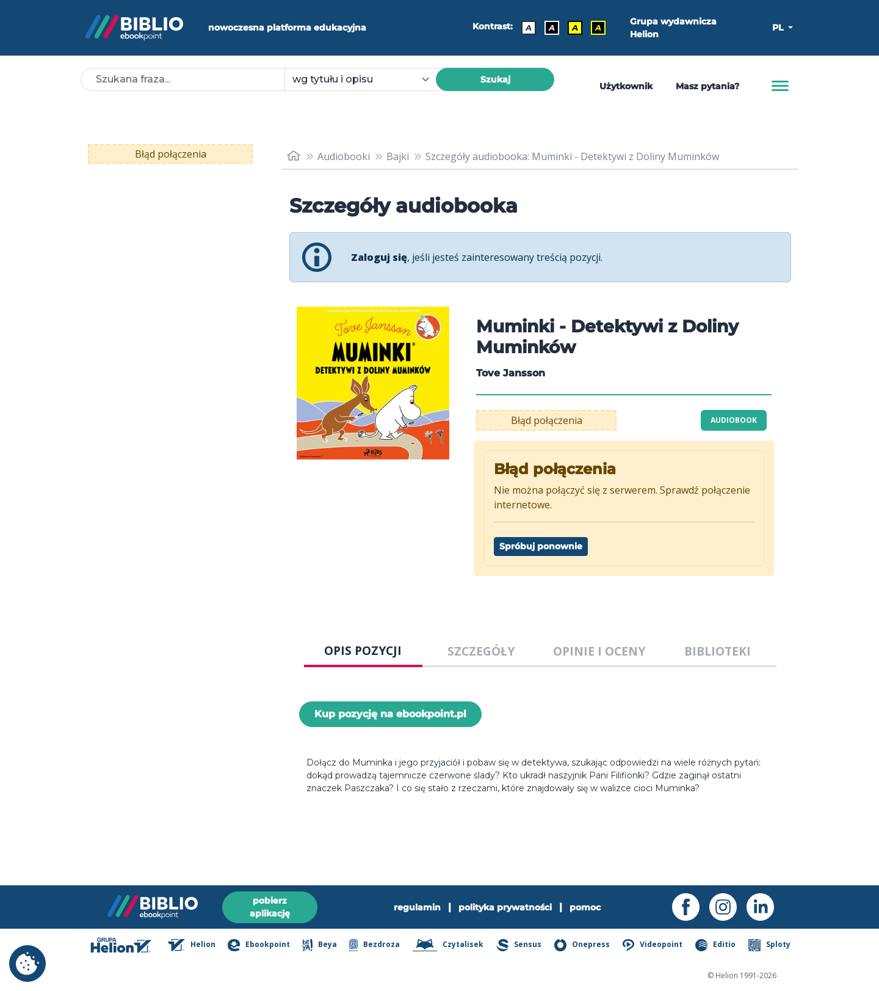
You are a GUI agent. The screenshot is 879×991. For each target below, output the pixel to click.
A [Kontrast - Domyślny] (529, 27)
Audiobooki (343, 156)
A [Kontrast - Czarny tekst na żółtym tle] (575, 27)
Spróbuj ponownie (540, 546)
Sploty (769, 945)
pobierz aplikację (270, 907)
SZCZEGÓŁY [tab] (481, 651)
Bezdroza (374, 945)
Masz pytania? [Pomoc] (707, 86)
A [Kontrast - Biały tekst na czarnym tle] (552, 27)
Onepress (582, 945)
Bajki (397, 156)
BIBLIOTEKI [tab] (717, 651)
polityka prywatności (505, 907)
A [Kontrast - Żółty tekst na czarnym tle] (598, 27)
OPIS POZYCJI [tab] (363, 650)
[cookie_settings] (27, 963)
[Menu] (780, 86)
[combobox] (367, 79)
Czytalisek (448, 945)
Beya (319, 945)
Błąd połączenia (170, 154)
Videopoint (652, 945)
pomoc (585, 907)
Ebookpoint (258, 945)
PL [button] (779, 27)
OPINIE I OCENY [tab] (599, 651)
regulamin (417, 907)
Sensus (518, 945)
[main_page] (293, 156)
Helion (191, 945)
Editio (715, 945)
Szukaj (495, 79)
